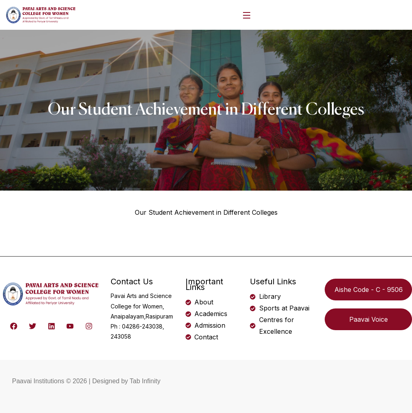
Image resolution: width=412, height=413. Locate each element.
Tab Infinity (145, 381)
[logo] (41, 14)
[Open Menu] (247, 15)
